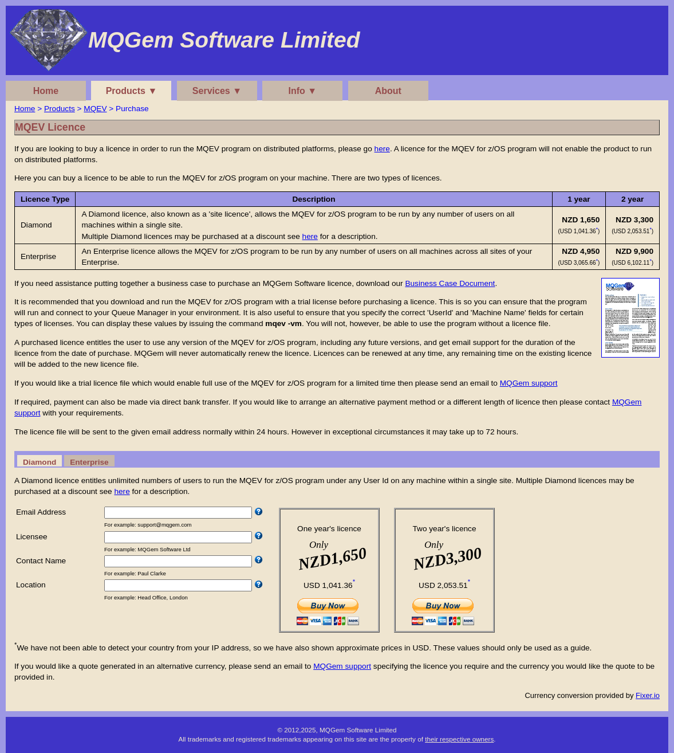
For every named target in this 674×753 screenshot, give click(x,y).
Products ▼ (131, 91)
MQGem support (529, 383)
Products (59, 108)
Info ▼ (303, 91)
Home (45, 91)
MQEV (95, 108)
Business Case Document (450, 283)
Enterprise (89, 462)
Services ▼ (217, 91)
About (388, 91)
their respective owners (459, 739)
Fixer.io (648, 695)
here (382, 148)
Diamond (39, 462)
